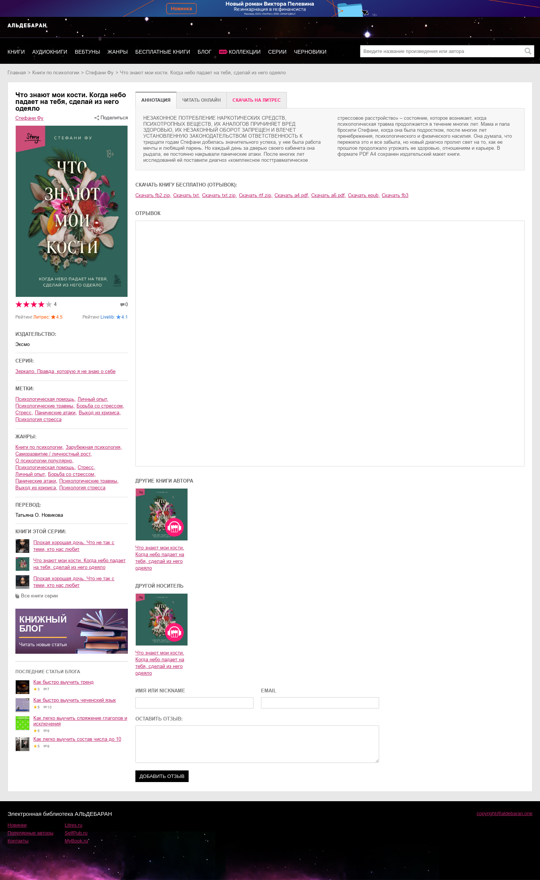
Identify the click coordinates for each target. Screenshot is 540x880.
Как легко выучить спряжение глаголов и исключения (80, 721)
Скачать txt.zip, (219, 195)
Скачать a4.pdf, (291, 195)
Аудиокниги (49, 52)
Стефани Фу (100, 72)
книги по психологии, (39, 447)
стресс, (24, 412)
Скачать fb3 (395, 195)
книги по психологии (55, 72)
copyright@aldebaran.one (504, 813)
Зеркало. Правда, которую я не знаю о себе (65, 371)
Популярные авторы (31, 833)
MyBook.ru (76, 841)
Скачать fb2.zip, (153, 195)
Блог (205, 52)
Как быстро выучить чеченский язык (74, 700)
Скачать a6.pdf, (328, 195)
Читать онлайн (201, 100)
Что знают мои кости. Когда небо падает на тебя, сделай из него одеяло (79, 564)
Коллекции (245, 52)
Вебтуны (87, 52)
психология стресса (38, 419)
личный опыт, (93, 399)
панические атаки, (56, 412)
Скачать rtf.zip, (256, 195)
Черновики (310, 52)
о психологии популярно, (44, 460)
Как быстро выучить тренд (63, 682)
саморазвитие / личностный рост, (53, 454)
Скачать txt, (186, 195)
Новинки (17, 825)
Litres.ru (73, 825)
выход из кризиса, (100, 412)
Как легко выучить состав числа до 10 (77, 739)
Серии (277, 52)
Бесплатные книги (162, 52)
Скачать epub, (364, 195)
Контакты (18, 841)
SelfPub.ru (76, 833)
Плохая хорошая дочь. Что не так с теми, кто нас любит (73, 546)
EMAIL (268, 690)
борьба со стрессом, (100, 406)
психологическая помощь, (45, 399)
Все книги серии (39, 596)
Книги (16, 52)
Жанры (118, 52)
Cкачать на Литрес (256, 100)
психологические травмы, (45, 406)
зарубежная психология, (94, 447)
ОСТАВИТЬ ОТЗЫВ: (159, 719)
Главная (17, 72)
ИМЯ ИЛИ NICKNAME (160, 690)
